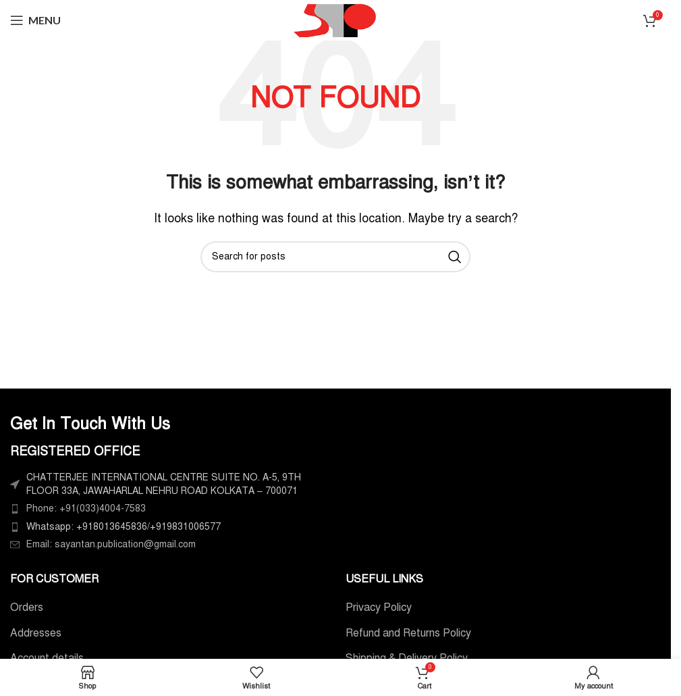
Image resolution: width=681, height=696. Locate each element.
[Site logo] (335, 19)
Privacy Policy (379, 607)
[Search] (335, 256)
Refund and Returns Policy (408, 633)
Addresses (35, 633)
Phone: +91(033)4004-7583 (86, 508)
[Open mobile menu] (35, 20)
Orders (26, 607)
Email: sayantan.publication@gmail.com (111, 544)
